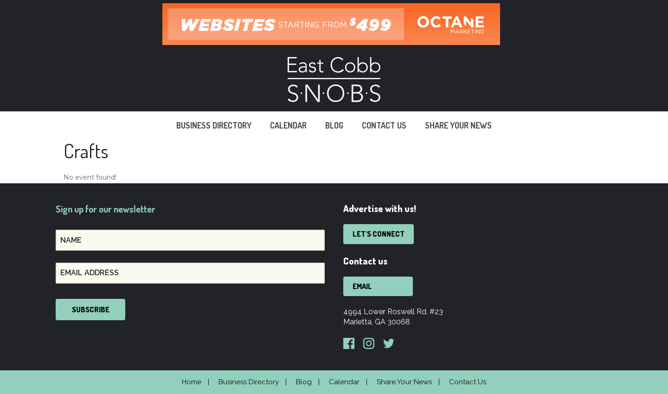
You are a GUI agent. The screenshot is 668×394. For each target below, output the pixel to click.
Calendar (288, 125)
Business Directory (213, 125)
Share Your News (458, 125)
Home (191, 382)
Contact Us (384, 125)
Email (362, 286)
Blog (334, 125)
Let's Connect (379, 234)
